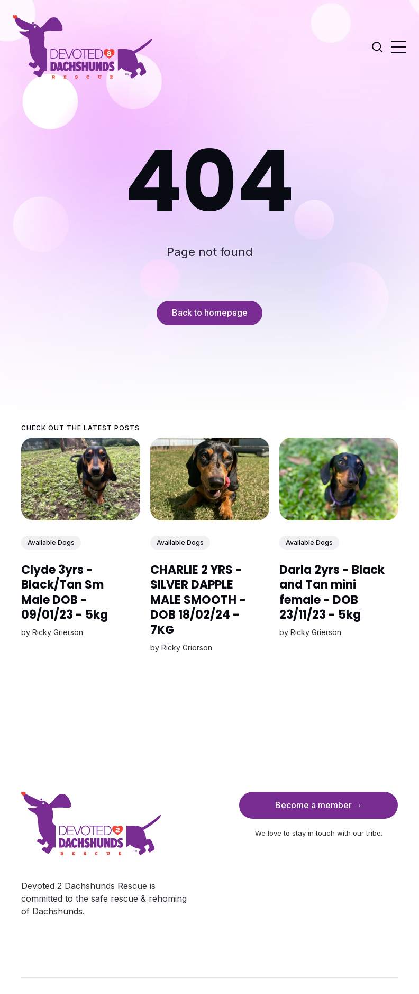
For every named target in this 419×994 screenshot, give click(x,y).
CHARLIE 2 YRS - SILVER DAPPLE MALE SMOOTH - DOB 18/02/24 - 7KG (198, 600)
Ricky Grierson (57, 632)
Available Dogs (51, 542)
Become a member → (318, 805)
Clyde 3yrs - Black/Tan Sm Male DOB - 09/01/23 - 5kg (64, 592)
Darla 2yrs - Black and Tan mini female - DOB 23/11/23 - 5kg (331, 592)
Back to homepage (210, 312)
